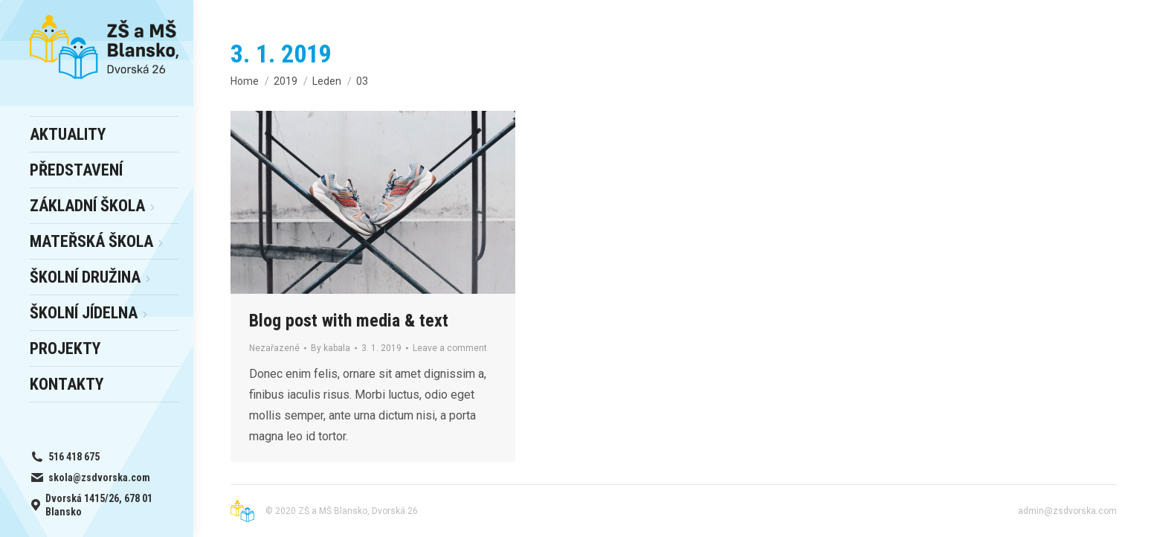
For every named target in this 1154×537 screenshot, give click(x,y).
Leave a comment (450, 348)
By (330, 348)
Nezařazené (274, 348)
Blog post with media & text (348, 320)
